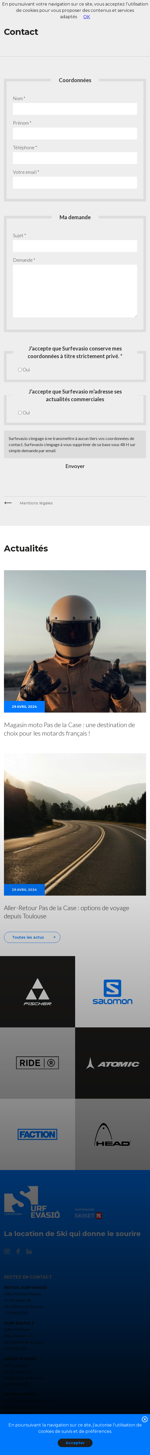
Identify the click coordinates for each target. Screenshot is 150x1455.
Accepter (75, 1442)
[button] (145, 1420)
